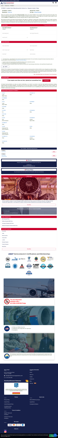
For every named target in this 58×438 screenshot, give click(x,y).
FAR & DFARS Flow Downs (35, 399)
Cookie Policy (6, 401)
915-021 (3, 117)
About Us (31, 374)
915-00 (31, 126)
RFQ (54, 151)
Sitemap (31, 383)
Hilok (3, 233)
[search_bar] (53, 2)
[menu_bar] (55, 2)
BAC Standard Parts (5, 219)
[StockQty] (15, 33)
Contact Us (32, 379)
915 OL (3, 101)
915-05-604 (4, 106)
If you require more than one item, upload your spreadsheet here (24, 80)
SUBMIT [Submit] (5, 66)
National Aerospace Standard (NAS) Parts (10, 225)
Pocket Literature (5, 244)
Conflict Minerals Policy (8, 404)
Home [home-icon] (2, 5)
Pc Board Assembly (37, 12)
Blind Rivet (4, 246)
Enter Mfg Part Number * (7, 27)
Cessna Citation (4, 155)
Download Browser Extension (16, 381)
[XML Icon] (35, 383)
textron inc (10, 12)
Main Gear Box (5, 235)
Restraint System (5, 242)
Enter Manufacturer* (34, 27)
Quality (31, 376)
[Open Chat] (55, 435)
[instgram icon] (5, 431)
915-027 (3, 126)
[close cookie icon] (56, 436)
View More (29, 204)
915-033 (3, 131)
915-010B (3, 110)
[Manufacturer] (43, 29)
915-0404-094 (32, 110)
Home (31, 372)
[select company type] (15, 50)
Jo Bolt (3, 239)
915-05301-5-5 (4, 136)
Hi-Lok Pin (4, 231)
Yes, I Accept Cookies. (53, 436)
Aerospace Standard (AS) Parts (8, 223)
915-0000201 (32, 101)
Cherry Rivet (4, 237)
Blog (31, 381)
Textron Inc (7, 5)
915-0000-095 (32, 117)
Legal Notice (32, 401)
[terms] (1, 58)
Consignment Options (34, 404)
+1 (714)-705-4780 (8, 377)
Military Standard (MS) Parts (7, 221)
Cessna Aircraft (4, 151)
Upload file (46, 80)
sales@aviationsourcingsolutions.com (14, 375)
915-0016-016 (4, 141)
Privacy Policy (7, 399)
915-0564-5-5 (4, 122)
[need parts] (15, 37)
